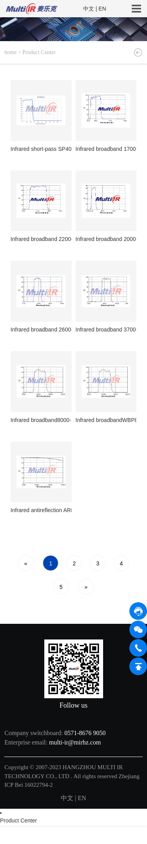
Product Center (38, 52)
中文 (88, 8)
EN (102, 8)
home (10, 52)
